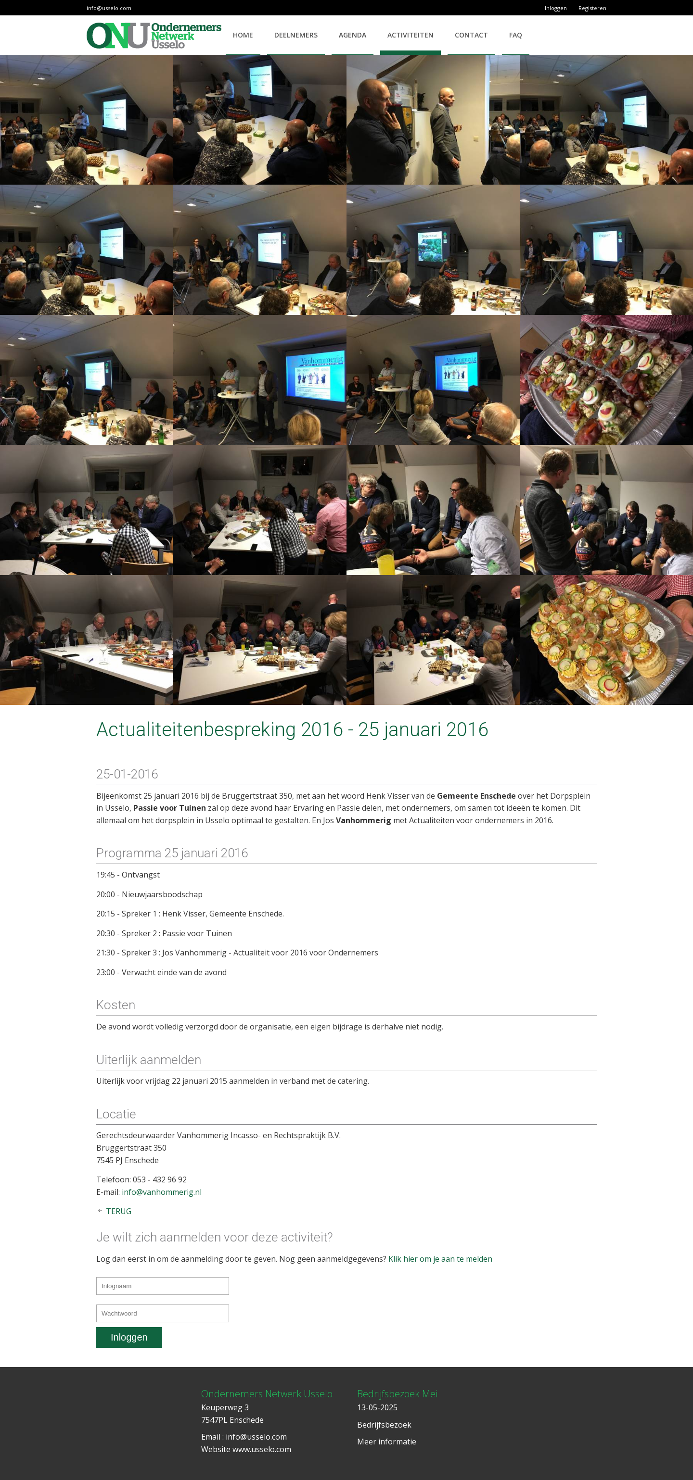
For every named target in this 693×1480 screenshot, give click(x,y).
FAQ (515, 34)
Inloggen (556, 8)
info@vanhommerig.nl (162, 1192)
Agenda (352, 34)
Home (243, 34)
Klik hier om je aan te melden (440, 1259)
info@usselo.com (109, 8)
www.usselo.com (261, 1449)
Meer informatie (386, 1441)
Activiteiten (410, 34)
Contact (471, 34)
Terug (118, 1211)
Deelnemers (296, 34)
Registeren (592, 8)
